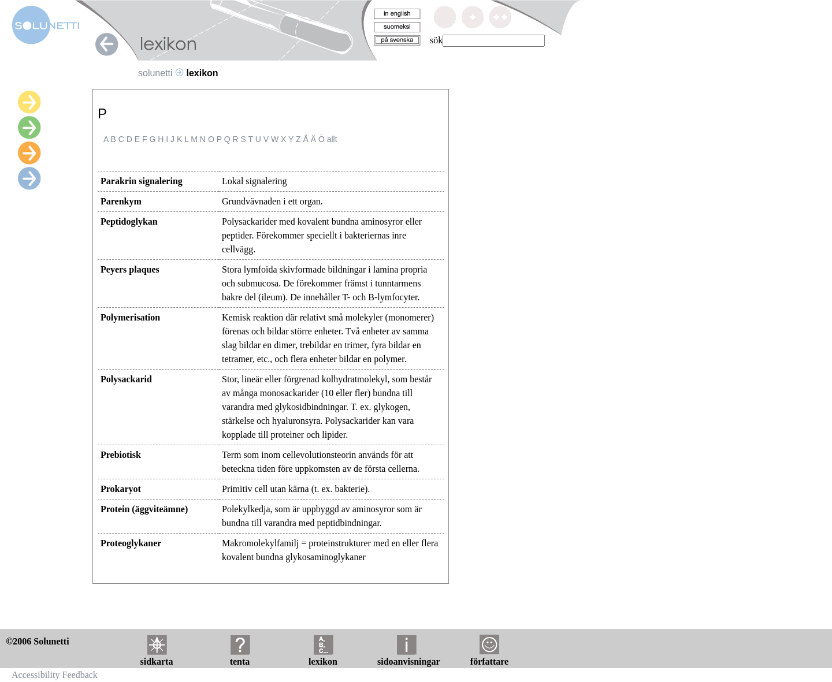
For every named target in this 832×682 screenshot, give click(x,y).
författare (489, 656)
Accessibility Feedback (55, 675)
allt (332, 139)
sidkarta (156, 656)
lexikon (323, 656)
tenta (240, 656)
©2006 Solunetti (37, 641)
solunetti (155, 73)
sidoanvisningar (408, 656)
